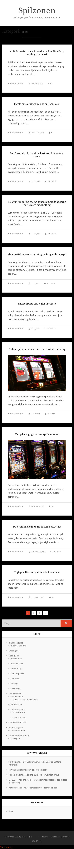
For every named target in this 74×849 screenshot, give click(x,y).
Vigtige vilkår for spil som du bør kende (37, 572)
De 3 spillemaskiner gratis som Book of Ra (37, 526)
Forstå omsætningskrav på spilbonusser (37, 104)
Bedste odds (16, 658)
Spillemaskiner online (18, 735)
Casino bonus (17, 696)
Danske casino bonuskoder (25, 699)
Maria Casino (19, 712)
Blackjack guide (15, 642)
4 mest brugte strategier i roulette (37, 303)
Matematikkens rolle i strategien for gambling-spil (37, 254)
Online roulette (18, 730)
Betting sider (17, 663)
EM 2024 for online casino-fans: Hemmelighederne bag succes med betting (37, 203)
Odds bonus (16, 688)
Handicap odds (17, 673)
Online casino (14, 693)
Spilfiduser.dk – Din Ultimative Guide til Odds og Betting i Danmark (37, 53)
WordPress (37, 841)
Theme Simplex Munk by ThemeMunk (43, 837)
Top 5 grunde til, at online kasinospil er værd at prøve (37, 155)
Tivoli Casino (19, 717)
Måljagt (14, 683)
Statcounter (6, 847)
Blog (10, 811)
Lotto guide (14, 650)
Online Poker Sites (17, 722)
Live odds (15, 678)
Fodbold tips (16, 668)
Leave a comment (17, 83)
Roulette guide (15, 727)
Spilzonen (37, 11)
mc (51, 83)
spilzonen (52, 181)
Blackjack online (18, 645)
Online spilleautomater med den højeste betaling (37, 349)
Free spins (15, 738)
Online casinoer (18, 709)
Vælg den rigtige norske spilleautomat (37, 434)
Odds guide (13, 655)
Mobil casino (16, 704)
